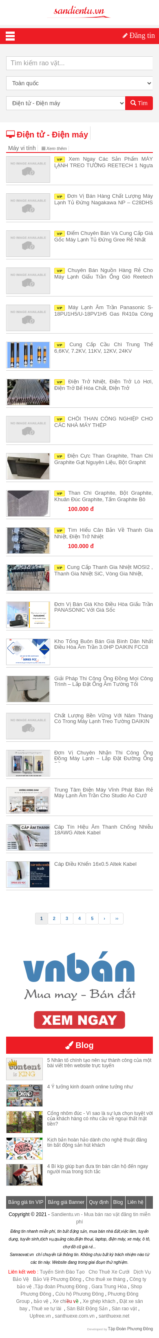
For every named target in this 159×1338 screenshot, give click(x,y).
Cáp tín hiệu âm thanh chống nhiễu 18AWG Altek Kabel (103, 830)
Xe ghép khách (99, 1301)
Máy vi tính (22, 148)
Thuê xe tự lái (47, 1308)
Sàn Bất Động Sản (87, 1308)
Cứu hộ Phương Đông (79, 1294)
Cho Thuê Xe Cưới (108, 1272)
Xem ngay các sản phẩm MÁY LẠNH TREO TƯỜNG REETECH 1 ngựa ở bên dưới (103, 165)
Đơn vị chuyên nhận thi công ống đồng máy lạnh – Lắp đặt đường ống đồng (103, 758)
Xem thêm (54, 148)
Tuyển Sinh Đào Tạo (62, 1272)
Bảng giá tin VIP (25, 1202)
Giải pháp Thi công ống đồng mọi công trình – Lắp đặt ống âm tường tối (103, 681)
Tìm (139, 103)
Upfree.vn (40, 1316)
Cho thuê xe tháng (105, 1279)
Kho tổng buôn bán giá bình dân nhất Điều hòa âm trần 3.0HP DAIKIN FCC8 (103, 644)
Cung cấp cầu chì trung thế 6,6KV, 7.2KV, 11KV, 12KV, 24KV (103, 347)
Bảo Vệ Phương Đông (57, 1279)
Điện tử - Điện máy (47, 134)
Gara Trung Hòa (108, 1286)
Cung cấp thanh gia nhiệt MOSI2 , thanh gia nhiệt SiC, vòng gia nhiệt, (103, 570)
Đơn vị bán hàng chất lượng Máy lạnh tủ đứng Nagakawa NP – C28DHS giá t (103, 202)
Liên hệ (136, 1202)
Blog (118, 1202)
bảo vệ (42, 1301)
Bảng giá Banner (66, 1202)
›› (116, 918)
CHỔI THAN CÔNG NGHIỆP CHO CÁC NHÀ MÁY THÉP (103, 422)
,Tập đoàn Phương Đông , (61, 1286)
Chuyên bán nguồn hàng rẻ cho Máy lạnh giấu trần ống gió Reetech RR (103, 276)
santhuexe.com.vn (75, 1316)
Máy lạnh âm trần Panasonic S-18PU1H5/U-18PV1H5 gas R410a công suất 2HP (103, 313)
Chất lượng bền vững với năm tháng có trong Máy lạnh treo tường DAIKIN (103, 718)
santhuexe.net (114, 1316)
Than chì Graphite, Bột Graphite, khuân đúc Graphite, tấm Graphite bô (103, 496)
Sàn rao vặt (125, 1308)
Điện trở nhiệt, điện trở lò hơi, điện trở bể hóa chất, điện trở (103, 384)
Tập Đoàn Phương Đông (130, 1329)
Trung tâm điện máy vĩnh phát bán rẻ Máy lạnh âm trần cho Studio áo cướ (103, 792)
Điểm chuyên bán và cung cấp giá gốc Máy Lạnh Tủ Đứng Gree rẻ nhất (103, 236)
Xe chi (59, 1301)
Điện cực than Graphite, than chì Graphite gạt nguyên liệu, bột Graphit (103, 459)
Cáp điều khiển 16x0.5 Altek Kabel (95, 864)
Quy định (98, 1202)
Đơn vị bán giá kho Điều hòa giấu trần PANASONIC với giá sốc (103, 607)
